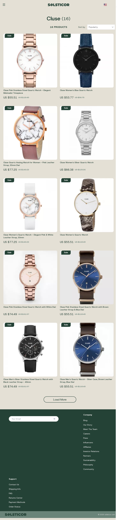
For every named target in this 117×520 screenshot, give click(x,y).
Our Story (87, 426)
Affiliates (87, 448)
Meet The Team (90, 430)
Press (85, 439)
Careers (86, 435)
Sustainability (89, 462)
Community (88, 471)
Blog (85, 421)
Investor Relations (91, 453)
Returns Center (15, 500)
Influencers (88, 444)
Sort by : (82, 28)
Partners (87, 457)
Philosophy (88, 466)
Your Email (16, 420)
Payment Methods (17, 504)
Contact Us (14, 486)
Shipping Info (15, 491)
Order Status (14, 508)
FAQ (10, 495)
